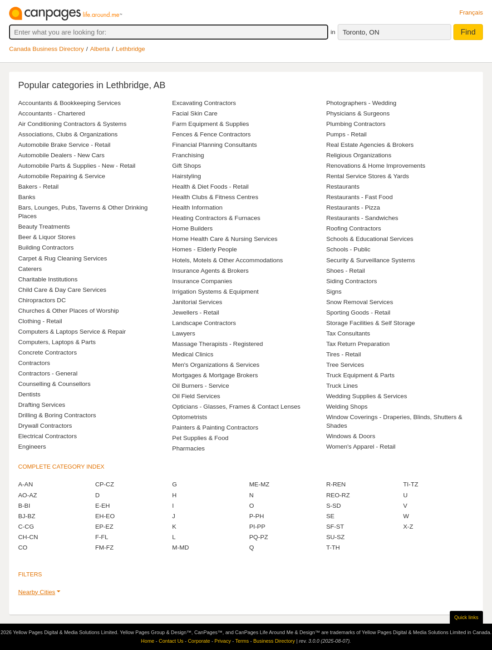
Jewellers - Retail (195, 312)
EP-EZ (104, 526)
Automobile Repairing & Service (61, 176)
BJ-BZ (26, 516)
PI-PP (257, 526)
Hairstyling (186, 176)
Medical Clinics (192, 354)
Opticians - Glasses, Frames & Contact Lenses (236, 406)
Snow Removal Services (359, 302)
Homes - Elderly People (204, 249)
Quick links (466, 617)
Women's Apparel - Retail (361, 446)
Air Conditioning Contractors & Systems (72, 123)
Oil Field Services (196, 396)
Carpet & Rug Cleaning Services (62, 258)
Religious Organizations (359, 155)
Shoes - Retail (345, 270)
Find (468, 32)
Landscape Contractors (204, 323)
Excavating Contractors (204, 103)
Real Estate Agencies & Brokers (370, 144)
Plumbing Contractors (356, 123)
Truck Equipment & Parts (360, 375)
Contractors (34, 363)
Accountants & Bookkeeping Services (69, 103)
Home (147, 641)
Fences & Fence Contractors (211, 134)
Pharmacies (188, 448)
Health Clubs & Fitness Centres (215, 197)
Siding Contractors (351, 281)
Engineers (32, 446)
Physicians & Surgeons (358, 113)
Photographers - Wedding (361, 103)
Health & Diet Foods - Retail (210, 186)
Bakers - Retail (38, 186)
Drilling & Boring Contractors (57, 415)
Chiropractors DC (42, 300)
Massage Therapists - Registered (217, 343)
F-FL (101, 537)
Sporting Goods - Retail (358, 312)
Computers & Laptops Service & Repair (72, 331)
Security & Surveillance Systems (370, 260)
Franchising (188, 155)
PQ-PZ (258, 537)
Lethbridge (130, 48)
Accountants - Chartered (51, 113)
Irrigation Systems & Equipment (215, 291)
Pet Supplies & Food (200, 438)
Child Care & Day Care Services (62, 289)
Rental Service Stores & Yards (367, 176)
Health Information (197, 207)
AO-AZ (27, 495)
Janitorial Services (197, 302)
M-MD (180, 547)
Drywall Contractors (45, 425)
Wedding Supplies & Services (366, 396)
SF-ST (335, 526)
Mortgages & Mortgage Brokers (215, 375)
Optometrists (189, 417)
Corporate (199, 641)
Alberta (100, 48)
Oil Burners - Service (200, 385)
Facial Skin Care (194, 113)
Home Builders (192, 228)
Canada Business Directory (46, 48)
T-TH (333, 547)
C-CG (26, 526)
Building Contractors (46, 247)
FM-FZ (104, 547)
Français (471, 12)
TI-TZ (410, 484)
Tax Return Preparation (358, 343)
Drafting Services (41, 404)
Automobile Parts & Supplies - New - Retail (76, 165)
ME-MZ (259, 484)
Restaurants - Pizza (353, 207)
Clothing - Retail (40, 321)
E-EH (102, 505)
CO (22, 547)
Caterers (30, 268)
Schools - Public (348, 249)
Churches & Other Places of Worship (68, 310)
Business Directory (274, 641)
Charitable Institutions (48, 279)
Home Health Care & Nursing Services (224, 238)
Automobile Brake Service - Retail (64, 144)
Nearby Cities (36, 592)
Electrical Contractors (47, 436)
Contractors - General (48, 373)
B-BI (24, 505)
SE (330, 516)
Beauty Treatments (44, 226)
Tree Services (345, 364)
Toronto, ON (361, 32)
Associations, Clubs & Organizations (68, 134)
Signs (334, 291)
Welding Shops (347, 406)
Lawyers (183, 333)
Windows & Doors (350, 436)
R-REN (336, 484)
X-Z (408, 526)
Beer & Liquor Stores (46, 237)
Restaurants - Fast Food (359, 197)
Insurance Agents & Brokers (210, 270)
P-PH (256, 516)
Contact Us (171, 641)
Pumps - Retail (346, 134)
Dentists (29, 394)
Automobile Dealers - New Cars (61, 155)
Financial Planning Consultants (214, 144)
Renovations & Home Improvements (375, 165)
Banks (26, 197)
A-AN (25, 484)
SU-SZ (335, 537)
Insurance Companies (202, 281)
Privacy (223, 641)
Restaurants (342, 186)
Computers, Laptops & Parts (57, 342)
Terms (242, 641)
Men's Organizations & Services (215, 364)
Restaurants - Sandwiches (362, 218)
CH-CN (28, 537)
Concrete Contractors (47, 352)
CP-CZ (104, 484)
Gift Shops (186, 165)
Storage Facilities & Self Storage (370, 323)
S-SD (333, 505)
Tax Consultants (348, 333)
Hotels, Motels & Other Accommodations (227, 260)
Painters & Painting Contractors (215, 427)
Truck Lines (342, 385)
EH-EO (105, 516)
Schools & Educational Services (369, 238)
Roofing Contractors (353, 228)
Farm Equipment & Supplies (210, 123)
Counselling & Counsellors (54, 383)
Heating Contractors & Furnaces (216, 218)
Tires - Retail (343, 354)
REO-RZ (338, 495)
